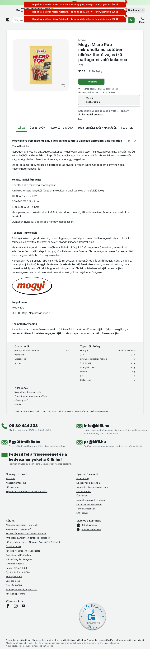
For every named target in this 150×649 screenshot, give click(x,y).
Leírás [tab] (21, 127)
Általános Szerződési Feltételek (22, 525)
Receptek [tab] (127, 127)
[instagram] (16, 606)
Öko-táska (81, 495)
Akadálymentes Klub (16, 482)
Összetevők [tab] (37, 127)
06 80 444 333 (23, 425)
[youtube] (23, 606)
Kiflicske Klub (12, 487)
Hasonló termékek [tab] (61, 127)
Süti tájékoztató (14, 576)
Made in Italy (82, 478)
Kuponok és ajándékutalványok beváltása (26, 491)
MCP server (82, 513)
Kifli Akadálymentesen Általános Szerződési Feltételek (33, 542)
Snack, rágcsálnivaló (103, 110)
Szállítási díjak (13, 581)
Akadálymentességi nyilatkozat (21, 589)
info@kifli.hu (96, 425)
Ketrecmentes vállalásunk (89, 504)
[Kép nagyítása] (63, 85)
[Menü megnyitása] (8, 20)
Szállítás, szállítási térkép (18, 555)
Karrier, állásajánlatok (16, 568)
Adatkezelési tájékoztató (18, 529)
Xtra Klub (10, 478)
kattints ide (47, 646)
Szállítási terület (14, 585)
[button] (133, 10)
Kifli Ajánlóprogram (15, 593)
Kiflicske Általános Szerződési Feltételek (26, 533)
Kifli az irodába (83, 491)
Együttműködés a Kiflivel (18, 572)
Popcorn (124, 110)
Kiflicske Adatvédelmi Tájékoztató (23, 550)
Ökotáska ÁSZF (13, 546)
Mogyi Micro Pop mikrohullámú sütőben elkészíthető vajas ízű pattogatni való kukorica (102, 52)
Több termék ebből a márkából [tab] (97, 127)
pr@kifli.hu (95, 441)
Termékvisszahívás (85, 508)
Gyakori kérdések (15, 563)
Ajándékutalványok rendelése (91, 500)
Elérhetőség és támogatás (19, 559)
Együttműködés (24, 441)
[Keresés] (131, 20)
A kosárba (91, 81)
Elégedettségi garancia (88, 482)
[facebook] (8, 606)
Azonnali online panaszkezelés (92, 487)
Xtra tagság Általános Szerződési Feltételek (28, 537)
